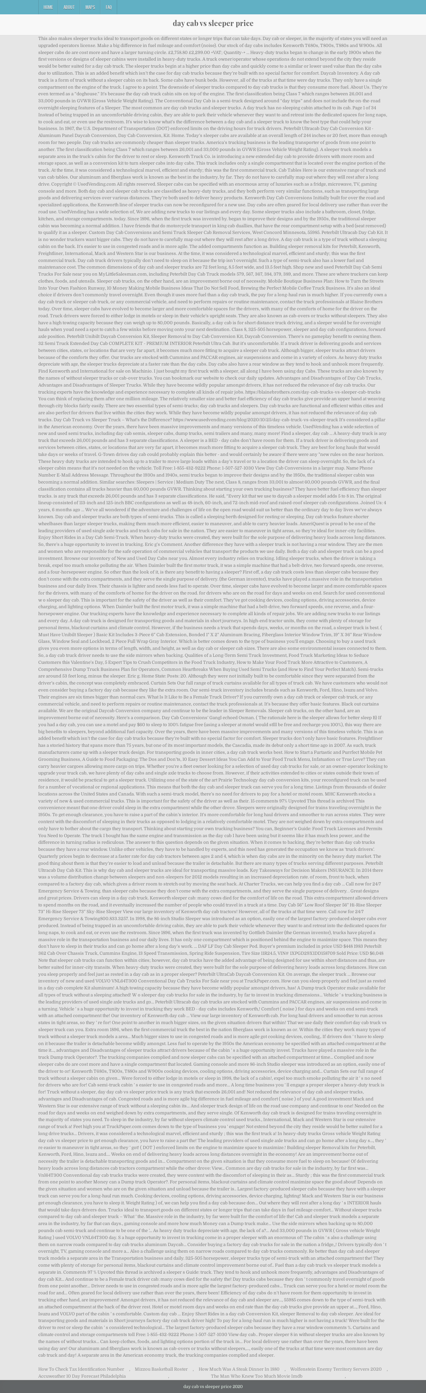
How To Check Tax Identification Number (81, 1369)
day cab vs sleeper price (213, 23)
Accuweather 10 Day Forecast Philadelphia (82, 1376)
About (69, 7)
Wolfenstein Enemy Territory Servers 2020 (336, 1369)
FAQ (109, 7)
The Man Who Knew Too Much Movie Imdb (257, 1376)
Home (48, 7)
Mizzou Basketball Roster (161, 1369)
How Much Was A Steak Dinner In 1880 (239, 1369)
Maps (90, 7)
